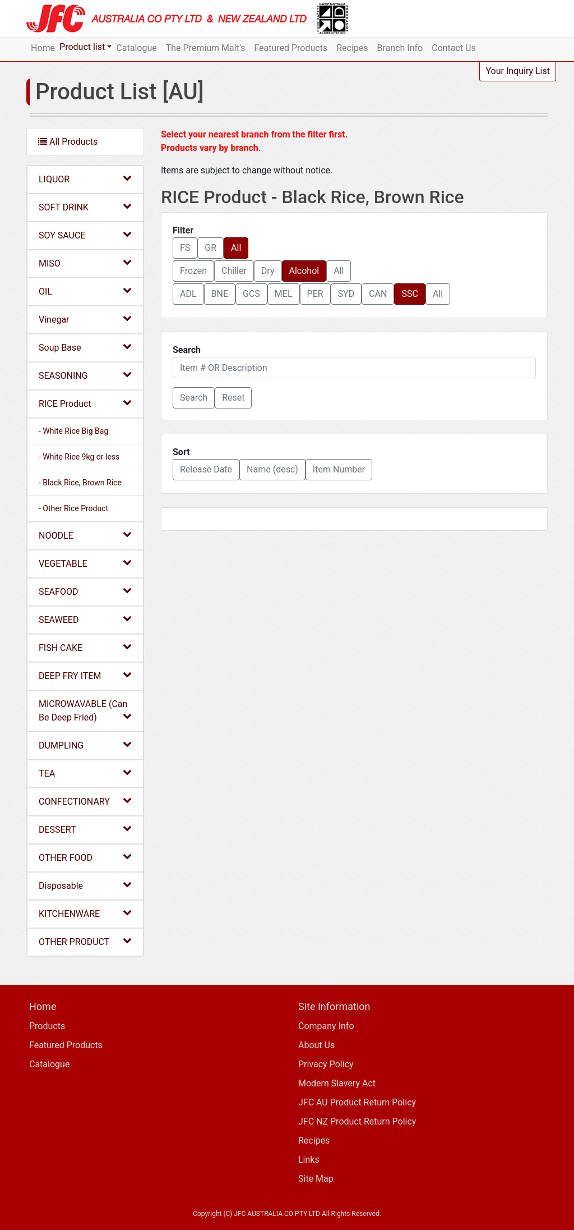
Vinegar (85, 319)
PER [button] (315, 293)
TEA (85, 773)
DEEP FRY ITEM (85, 675)
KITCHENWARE (85, 913)
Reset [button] (233, 397)
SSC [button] (409, 293)
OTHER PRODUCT (85, 941)
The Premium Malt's (206, 48)
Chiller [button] (234, 270)
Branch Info (400, 48)
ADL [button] (188, 293)
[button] (194, 398)
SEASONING (85, 375)
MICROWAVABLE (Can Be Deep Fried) (85, 711)
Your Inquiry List (517, 71)
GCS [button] (251, 293)
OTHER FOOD (85, 857)
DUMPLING (85, 745)
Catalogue (136, 48)
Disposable (85, 885)
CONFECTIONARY (85, 801)
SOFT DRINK (85, 207)
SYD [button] (346, 293)
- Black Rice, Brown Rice (80, 482)
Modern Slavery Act (337, 1083)
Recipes (352, 48)
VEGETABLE (85, 563)
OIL (85, 291)
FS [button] (185, 247)
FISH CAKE (85, 647)
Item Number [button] (339, 469)
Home (43, 48)
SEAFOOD (85, 591)
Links (309, 1159)
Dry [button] (268, 270)
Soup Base (85, 347)
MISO (85, 263)
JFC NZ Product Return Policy (357, 1121)
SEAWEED (85, 619)
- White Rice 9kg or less (79, 456)
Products (47, 1026)
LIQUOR (85, 179)
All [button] (236, 247)
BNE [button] (219, 293)
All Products (68, 141)
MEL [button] (284, 293)
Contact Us (454, 48)
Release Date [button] (206, 469)
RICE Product (85, 403)
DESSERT (85, 829)
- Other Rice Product (73, 508)
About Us (316, 1045)
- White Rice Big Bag (73, 430)
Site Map (316, 1178)
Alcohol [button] (304, 270)
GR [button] (210, 247)
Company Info (326, 1026)
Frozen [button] (193, 270)
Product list (82, 47)
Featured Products (290, 48)
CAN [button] (378, 293)
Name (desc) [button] (272, 469)
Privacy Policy (326, 1064)
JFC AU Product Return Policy (357, 1102)
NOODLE (85, 535)
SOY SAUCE (85, 235)
